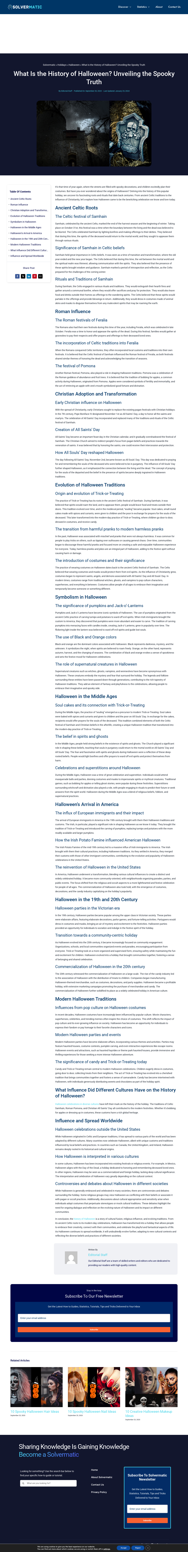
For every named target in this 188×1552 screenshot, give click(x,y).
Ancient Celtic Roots (20, 199)
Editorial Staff (66, 91)
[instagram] (152, 1545)
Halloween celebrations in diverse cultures (77, 1104)
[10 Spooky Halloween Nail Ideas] (94, 1368)
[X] (23, 276)
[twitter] (147, 1545)
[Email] (40, 276)
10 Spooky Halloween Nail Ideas (92, 1412)
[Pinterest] (34, 276)
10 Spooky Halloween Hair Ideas (34, 1412)
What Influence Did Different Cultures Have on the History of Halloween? (30, 250)
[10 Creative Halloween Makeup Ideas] (151, 1368)
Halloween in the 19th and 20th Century (30, 238)
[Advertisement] (94, 33)
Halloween (74, 64)
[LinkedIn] (29, 276)
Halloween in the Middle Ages (25, 227)
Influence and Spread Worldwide (27, 256)
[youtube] (162, 1545)
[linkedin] (168, 1545)
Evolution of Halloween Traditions (27, 216)
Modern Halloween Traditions (25, 244)
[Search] (23, 1483)
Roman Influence (19, 204)
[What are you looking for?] (48, 1483)
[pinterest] (157, 1545)
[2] (25, 5)
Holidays (61, 64)
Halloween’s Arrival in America (26, 233)
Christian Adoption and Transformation (30, 210)
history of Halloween (84, 1218)
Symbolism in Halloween (23, 221)
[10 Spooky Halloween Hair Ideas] (36, 1368)
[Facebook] (17, 276)
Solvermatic (49, 64)
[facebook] (141, 1545)
